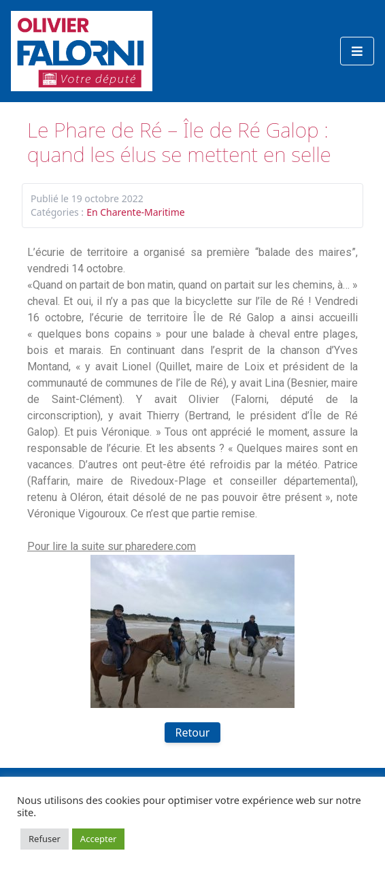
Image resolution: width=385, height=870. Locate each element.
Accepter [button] (98, 839)
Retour (192, 732)
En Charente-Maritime (135, 212)
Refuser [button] (45, 839)
